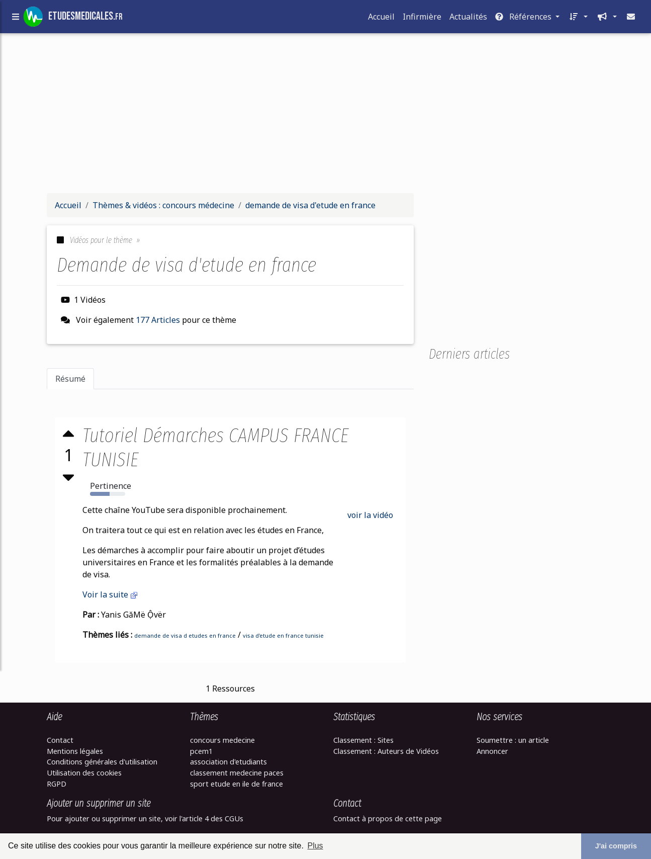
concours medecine (222, 740)
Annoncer (492, 751)
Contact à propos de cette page (387, 818)
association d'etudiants (228, 761)
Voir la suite (111, 594)
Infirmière (422, 18)
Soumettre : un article (513, 740)
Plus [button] (315, 845)
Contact (60, 740)
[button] (578, 19)
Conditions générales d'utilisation (102, 761)
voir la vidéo (370, 515)
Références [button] (524, 18)
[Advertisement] (326, 114)
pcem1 (201, 751)
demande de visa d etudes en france (185, 635)
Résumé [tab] (70, 378)
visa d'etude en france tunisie (283, 635)
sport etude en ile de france (236, 784)
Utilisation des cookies (84, 773)
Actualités (468, 18)
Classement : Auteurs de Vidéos (386, 751)
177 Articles (158, 319)
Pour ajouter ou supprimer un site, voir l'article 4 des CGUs (145, 818)
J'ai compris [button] (616, 846)
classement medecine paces (237, 773)
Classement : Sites (363, 740)
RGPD (56, 784)
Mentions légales (75, 751)
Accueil (381, 18)
